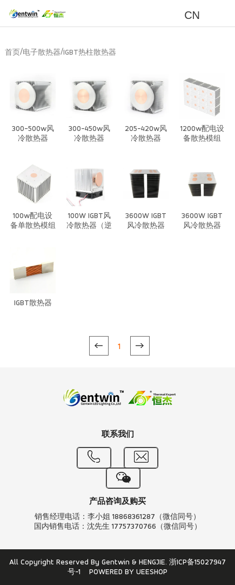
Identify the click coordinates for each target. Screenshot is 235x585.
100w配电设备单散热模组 (33, 221)
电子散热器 (42, 53)
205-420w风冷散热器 (146, 134)
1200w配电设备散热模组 (202, 134)
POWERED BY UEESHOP (128, 572)
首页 (12, 53)
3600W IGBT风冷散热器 (145, 221)
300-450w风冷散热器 (89, 134)
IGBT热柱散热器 (89, 53)
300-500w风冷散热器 (33, 134)
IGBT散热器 (33, 303)
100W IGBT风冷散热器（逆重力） (89, 226)
